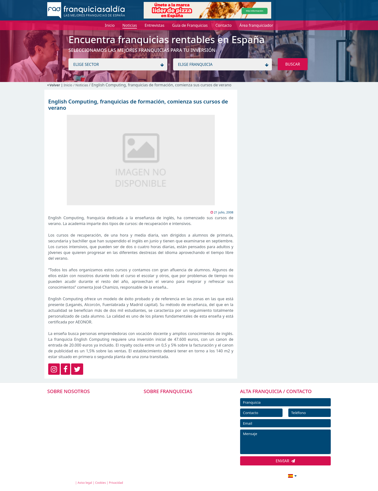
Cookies (100, 483)
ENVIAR (285, 461)
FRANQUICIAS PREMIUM (171, 399)
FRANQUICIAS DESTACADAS (174, 421)
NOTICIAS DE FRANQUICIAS (174, 432)
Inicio (68, 85)
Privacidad (116, 483)
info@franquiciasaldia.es (251, 475)
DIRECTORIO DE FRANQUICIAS (177, 410)
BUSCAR (292, 64)
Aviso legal (85, 483)
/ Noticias (81, 85)
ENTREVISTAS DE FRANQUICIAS (177, 443)
